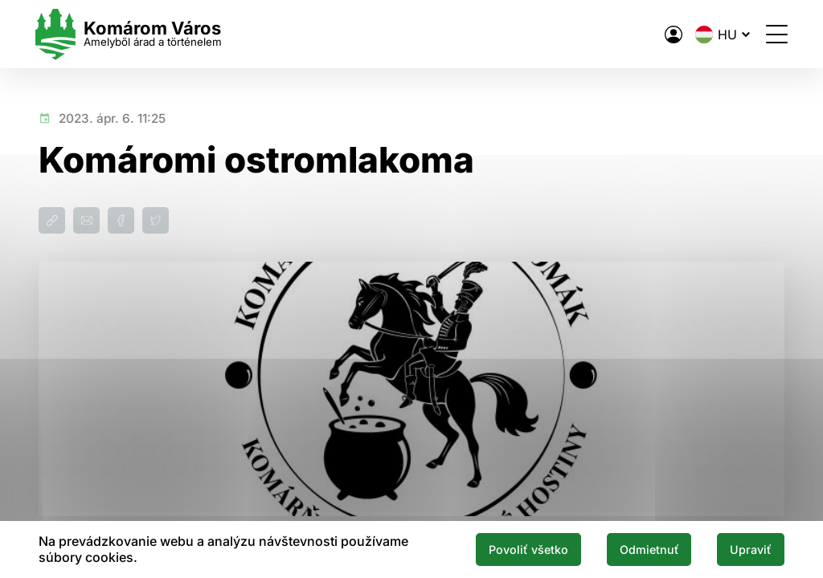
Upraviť (750, 549)
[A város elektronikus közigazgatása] (670, 34)
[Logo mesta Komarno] (132, 34)
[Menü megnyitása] (773, 34)
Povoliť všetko (524, 549)
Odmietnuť (646, 549)
